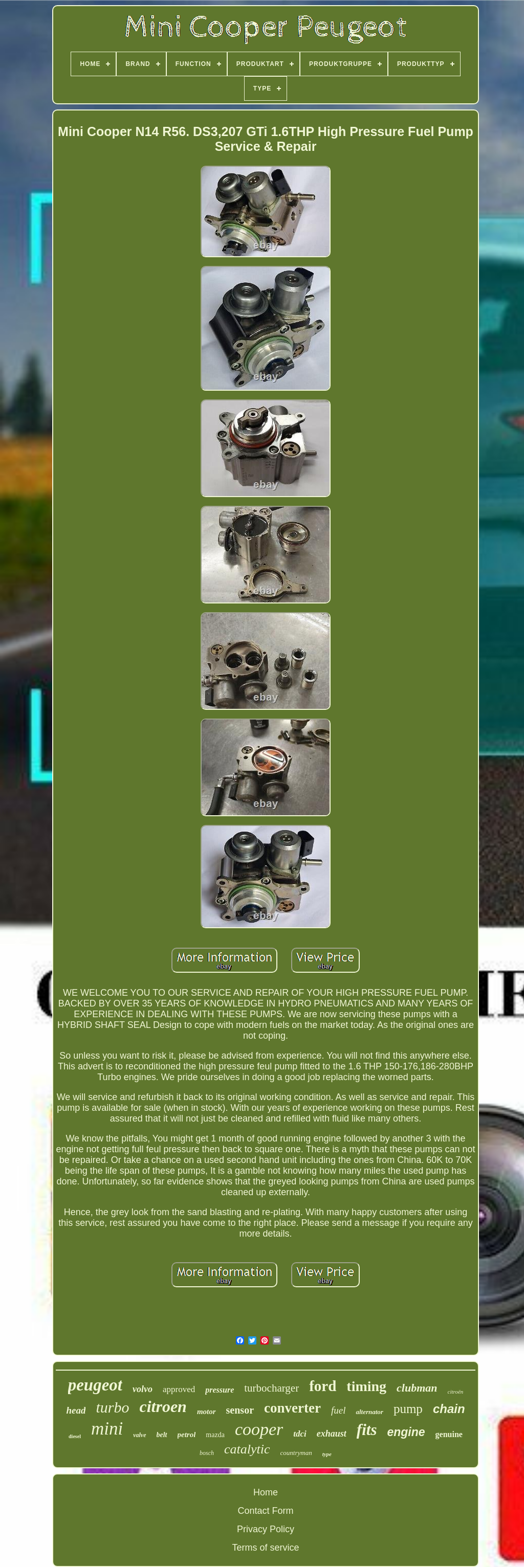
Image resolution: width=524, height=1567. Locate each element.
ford (322, 1386)
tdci (300, 1434)
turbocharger (271, 1388)
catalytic (247, 1449)
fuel (338, 1410)
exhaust (331, 1433)
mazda (215, 1435)
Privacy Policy (265, 1529)
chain (449, 1409)
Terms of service (265, 1547)
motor (206, 1411)
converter (292, 1408)
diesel (75, 1436)
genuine (449, 1434)
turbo (112, 1407)
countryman (296, 1453)
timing (366, 1386)
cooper (259, 1429)
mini (107, 1429)
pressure (219, 1389)
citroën (456, 1392)
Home (265, 1492)
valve (139, 1435)
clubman (417, 1387)
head (75, 1410)
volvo (142, 1389)
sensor (240, 1410)
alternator (369, 1412)
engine (406, 1432)
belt (162, 1435)
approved (179, 1389)
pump (408, 1409)
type (327, 1454)
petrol (187, 1434)
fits (367, 1430)
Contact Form (265, 1511)
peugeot (95, 1385)
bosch (207, 1453)
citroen (162, 1406)
